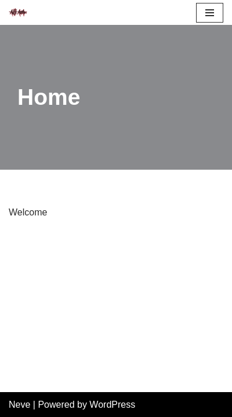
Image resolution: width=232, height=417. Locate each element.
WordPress (112, 404)
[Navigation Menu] (209, 13)
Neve (19, 404)
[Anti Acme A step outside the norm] (18, 12)
